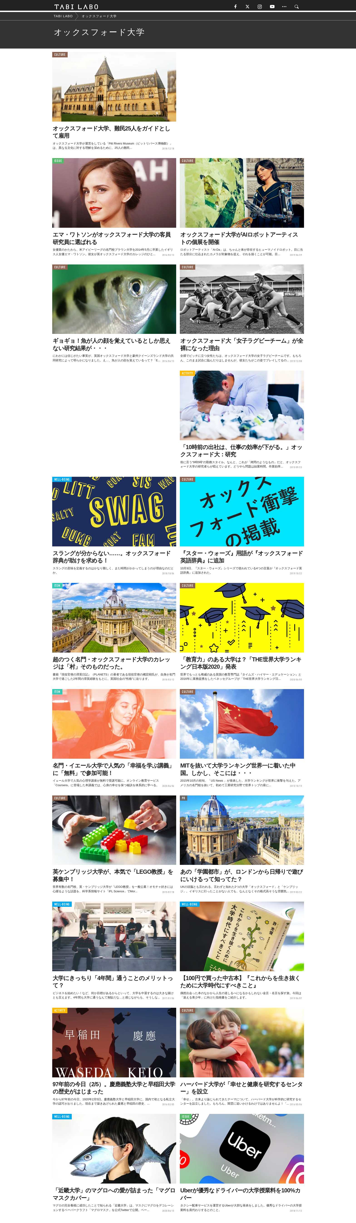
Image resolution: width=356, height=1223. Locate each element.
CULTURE (60, 56)
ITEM (57, 587)
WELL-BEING (62, 481)
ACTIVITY (187, 375)
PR (183, 800)
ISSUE (58, 162)
